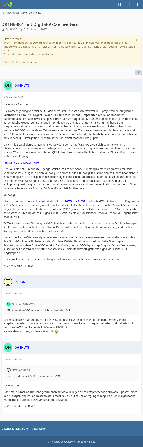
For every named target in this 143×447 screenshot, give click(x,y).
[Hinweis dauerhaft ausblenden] (137, 39)
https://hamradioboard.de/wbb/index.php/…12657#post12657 (47, 201)
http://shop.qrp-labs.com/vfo (21, 162)
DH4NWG (11, 29)
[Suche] (119, 4)
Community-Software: (71, 441)
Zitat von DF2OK (21, 370)
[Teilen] (138, 72)
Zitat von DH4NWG (23, 304)
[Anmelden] (129, 4)
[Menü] (138, 4)
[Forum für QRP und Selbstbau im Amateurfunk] (7, 4)
